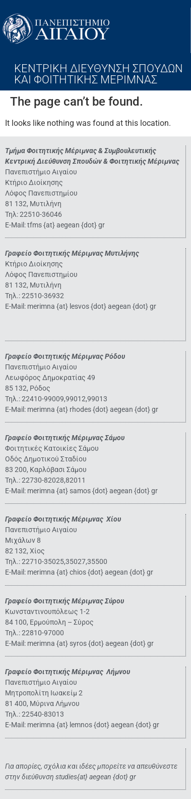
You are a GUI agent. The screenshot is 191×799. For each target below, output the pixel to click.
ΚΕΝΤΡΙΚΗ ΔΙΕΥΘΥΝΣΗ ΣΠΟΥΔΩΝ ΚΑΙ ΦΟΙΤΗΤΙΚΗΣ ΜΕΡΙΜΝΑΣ (98, 74)
